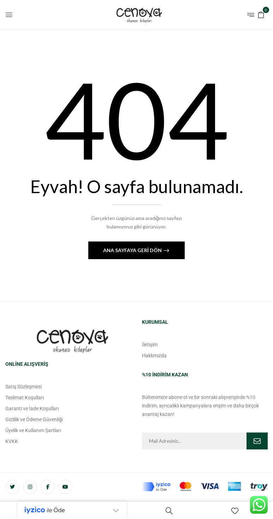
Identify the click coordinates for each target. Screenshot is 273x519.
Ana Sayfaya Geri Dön (133, 250)
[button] (261, 14)
